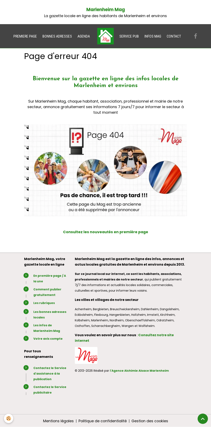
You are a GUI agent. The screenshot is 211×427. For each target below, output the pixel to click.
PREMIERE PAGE (25, 36)
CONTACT (174, 36)
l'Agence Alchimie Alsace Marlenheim (139, 371)
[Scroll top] (203, 419)
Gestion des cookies (150, 420)
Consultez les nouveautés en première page (105, 231)
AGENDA (83, 36)
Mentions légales (57, 420)
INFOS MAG (152, 36)
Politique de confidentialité (102, 420)
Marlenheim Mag (105, 9)
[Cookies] (8, 418)
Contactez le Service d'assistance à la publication (49, 373)
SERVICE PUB (129, 36)
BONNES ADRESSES (57, 36)
